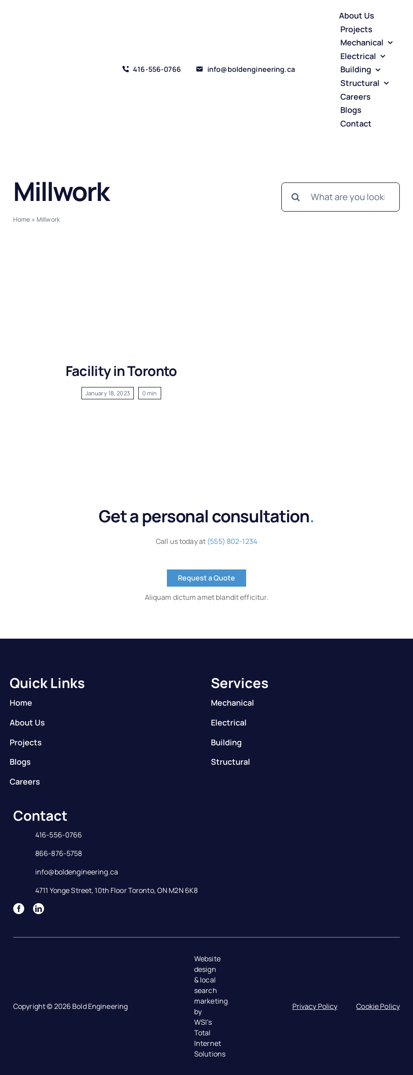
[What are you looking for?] (340, 197)
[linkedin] (38, 908)
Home (21, 219)
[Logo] (45, 62)
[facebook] (18, 908)
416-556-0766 (58, 835)
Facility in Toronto (121, 370)
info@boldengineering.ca (76, 872)
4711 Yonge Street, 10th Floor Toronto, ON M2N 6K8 (116, 890)
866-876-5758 (58, 853)
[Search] (295, 197)
